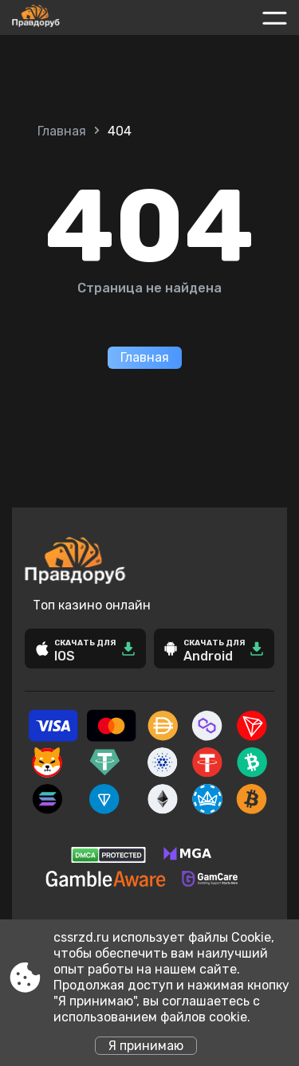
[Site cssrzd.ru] (71, 17)
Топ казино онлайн (92, 605)
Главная (61, 131)
